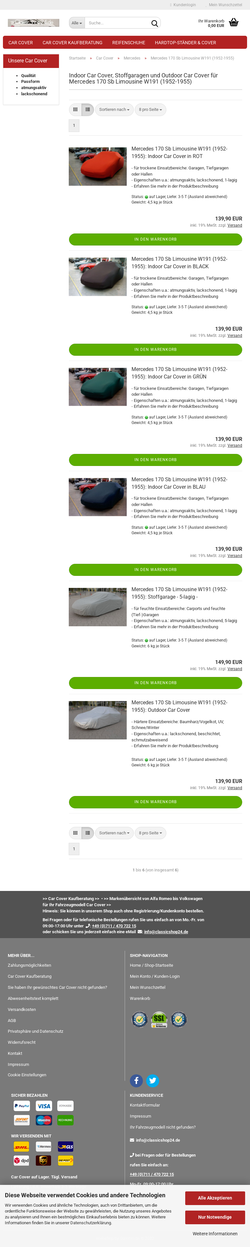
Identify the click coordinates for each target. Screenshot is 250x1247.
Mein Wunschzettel (224, 5)
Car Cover (20, 42)
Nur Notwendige (215, 1217)
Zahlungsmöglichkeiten (29, 965)
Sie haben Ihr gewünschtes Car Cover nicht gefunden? (57, 987)
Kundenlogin (183, 5)
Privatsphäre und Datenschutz (35, 1031)
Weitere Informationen (215, 1233)
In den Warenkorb (155, 239)
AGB (12, 1020)
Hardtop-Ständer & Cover (185, 42)
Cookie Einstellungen (27, 1074)
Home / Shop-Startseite (151, 965)
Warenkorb (140, 998)
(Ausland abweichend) (207, 196)
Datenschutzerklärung (90, 1222)
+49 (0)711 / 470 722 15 (152, 1174)
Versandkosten (22, 1009)
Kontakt (15, 1053)
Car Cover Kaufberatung (73, 42)
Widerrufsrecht (21, 1042)
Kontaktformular (145, 1105)
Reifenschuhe (128, 42)
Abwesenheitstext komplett (33, 998)
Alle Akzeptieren (215, 1198)
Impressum (18, 1064)
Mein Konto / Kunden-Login (155, 976)
